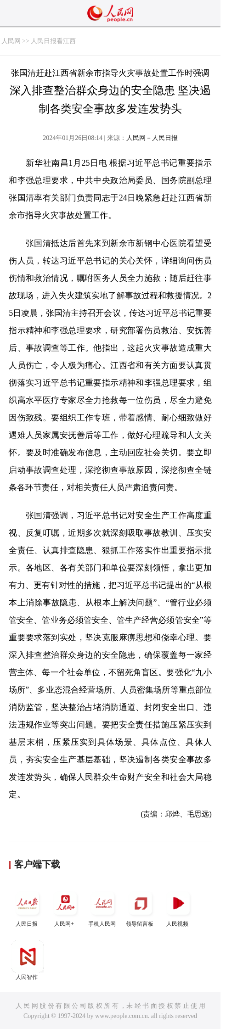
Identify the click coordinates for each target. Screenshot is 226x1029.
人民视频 (178, 907)
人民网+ (65, 907)
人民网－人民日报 (152, 137)
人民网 (11, 41)
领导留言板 (140, 907)
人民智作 (27, 960)
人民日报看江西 (53, 41)
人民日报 (27, 907)
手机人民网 (103, 907)
